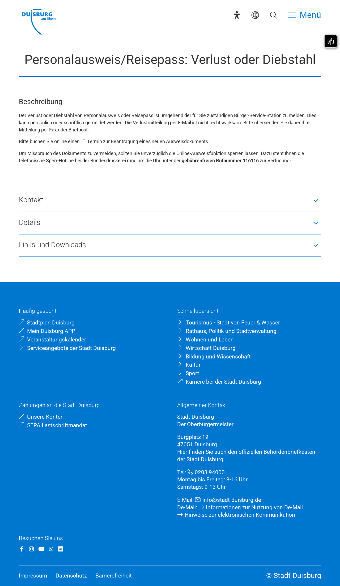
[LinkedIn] (60, 549)
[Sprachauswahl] (255, 15)
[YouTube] (41, 549)
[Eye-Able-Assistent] (237, 15)
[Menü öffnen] (304, 15)
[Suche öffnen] (273, 15)
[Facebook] (21, 549)
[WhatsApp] (51, 549)
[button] (170, 201)
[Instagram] (31, 549)
